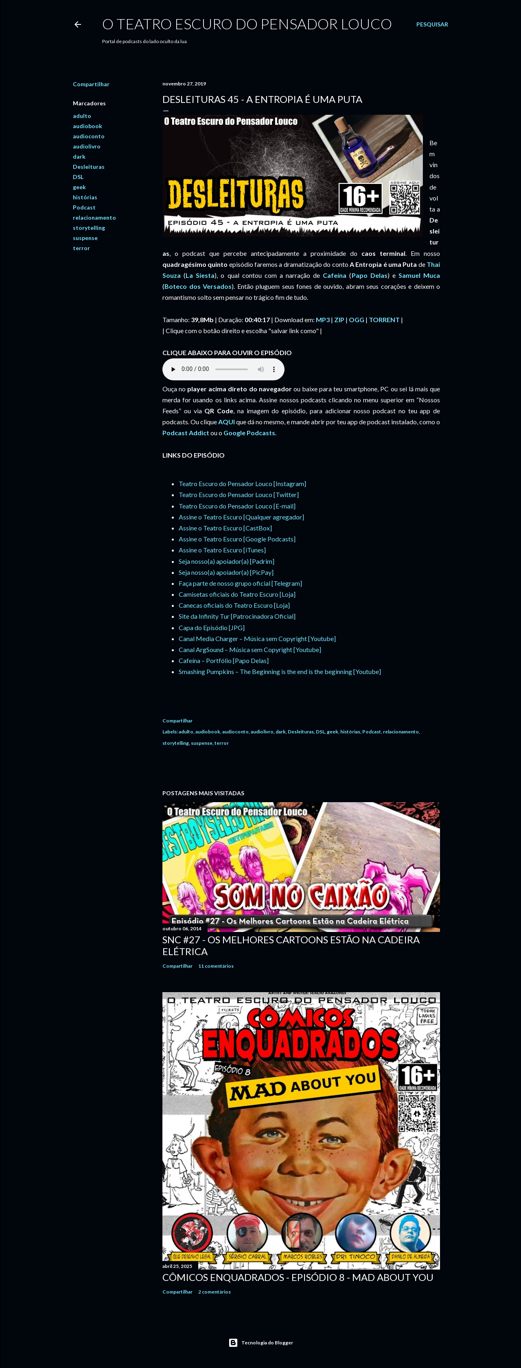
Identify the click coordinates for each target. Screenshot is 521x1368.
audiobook (87, 125)
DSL (78, 176)
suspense (85, 237)
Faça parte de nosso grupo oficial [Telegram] (240, 583)
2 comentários (214, 1292)
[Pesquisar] (432, 24)
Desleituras (89, 166)
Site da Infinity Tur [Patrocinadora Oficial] (237, 616)
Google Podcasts (249, 432)
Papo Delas (369, 275)
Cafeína (334, 275)
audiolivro (87, 146)
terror (81, 247)
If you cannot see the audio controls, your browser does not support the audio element (223, 369)
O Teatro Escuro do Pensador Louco (247, 24)
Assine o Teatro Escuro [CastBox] (225, 528)
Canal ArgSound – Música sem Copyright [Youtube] (250, 649)
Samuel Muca (419, 275)
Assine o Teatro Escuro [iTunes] (222, 550)
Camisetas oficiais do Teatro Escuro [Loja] (237, 594)
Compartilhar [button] (91, 84)
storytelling (89, 227)
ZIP (339, 319)
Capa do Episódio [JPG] (212, 627)
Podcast (84, 207)
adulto (82, 115)
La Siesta (200, 275)
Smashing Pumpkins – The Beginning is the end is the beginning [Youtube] (280, 671)
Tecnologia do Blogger (260, 1343)
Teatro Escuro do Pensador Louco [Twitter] (239, 494)
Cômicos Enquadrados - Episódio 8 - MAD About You (297, 1277)
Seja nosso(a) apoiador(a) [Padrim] (226, 561)
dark (79, 156)
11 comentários (216, 966)
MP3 (323, 319)
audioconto (89, 136)
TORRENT (384, 319)
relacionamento (94, 217)
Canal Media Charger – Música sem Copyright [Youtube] (257, 638)
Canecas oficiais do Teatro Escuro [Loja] (234, 605)
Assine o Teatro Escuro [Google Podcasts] (237, 539)
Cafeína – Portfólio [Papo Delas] (224, 660)
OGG (356, 319)
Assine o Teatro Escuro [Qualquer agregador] (241, 517)
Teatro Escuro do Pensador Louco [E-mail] (237, 506)
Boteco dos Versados (198, 286)
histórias (85, 197)
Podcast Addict (185, 432)
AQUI (226, 421)
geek (79, 186)
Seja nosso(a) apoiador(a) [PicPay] (226, 572)
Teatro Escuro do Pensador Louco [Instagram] (242, 483)
